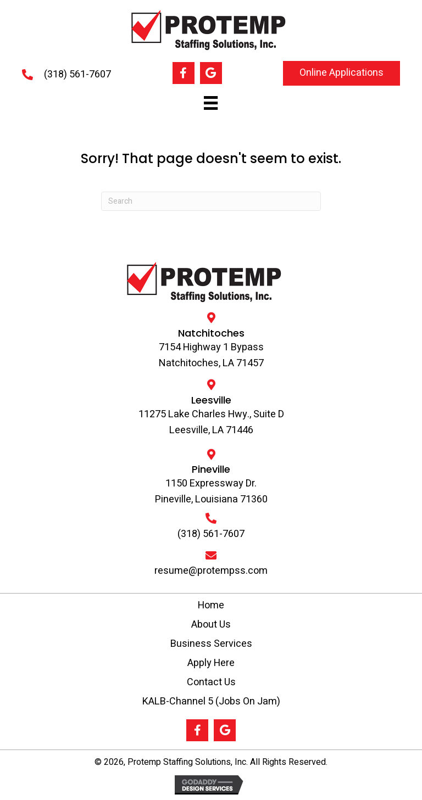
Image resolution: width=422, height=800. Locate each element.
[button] (184, 73)
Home (211, 605)
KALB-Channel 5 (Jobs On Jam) (211, 701)
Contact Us (211, 682)
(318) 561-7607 (77, 74)
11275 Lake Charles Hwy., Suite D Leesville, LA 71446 (211, 422)
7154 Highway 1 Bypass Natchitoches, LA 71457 (211, 355)
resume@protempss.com (211, 570)
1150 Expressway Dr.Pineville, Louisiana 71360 (211, 491)
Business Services (211, 643)
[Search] (211, 201)
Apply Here (211, 663)
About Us (211, 624)
